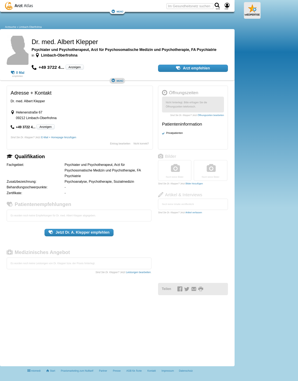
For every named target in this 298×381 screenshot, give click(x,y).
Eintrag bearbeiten (120, 143)
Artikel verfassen (193, 212)
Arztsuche (10, 27)
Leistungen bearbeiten (138, 272)
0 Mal (18, 73)
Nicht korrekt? (141, 143)
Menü (117, 11)
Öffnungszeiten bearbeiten (211, 115)
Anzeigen (75, 67)
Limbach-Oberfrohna (30, 27)
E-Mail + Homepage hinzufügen (58, 137)
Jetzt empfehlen (78, 232)
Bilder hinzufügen (194, 183)
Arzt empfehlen (193, 68)
